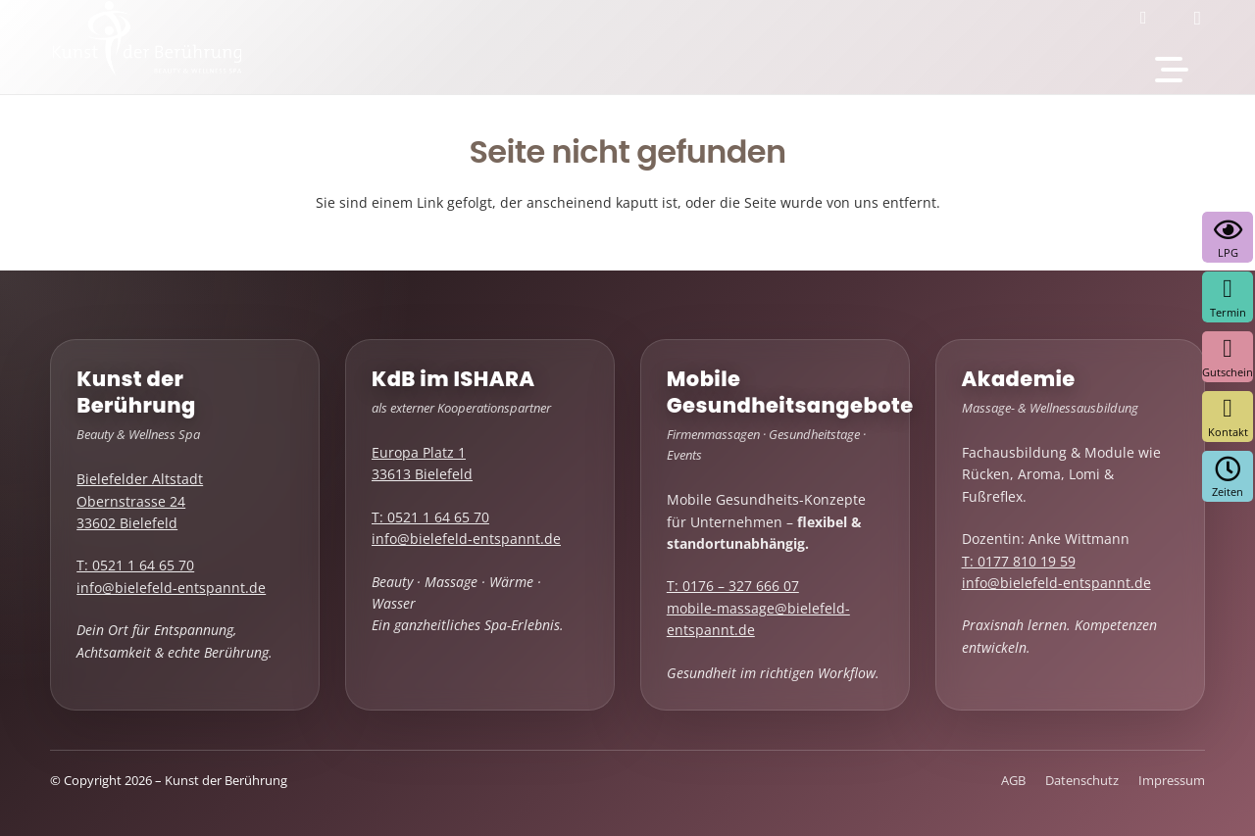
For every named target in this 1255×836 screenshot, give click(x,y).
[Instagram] (1203, 17)
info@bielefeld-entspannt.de (171, 587)
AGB (1013, 780)
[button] (1171, 69)
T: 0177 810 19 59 (1019, 561)
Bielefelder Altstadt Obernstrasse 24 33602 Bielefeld (139, 500)
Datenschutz (1082, 780)
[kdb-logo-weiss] (147, 50)
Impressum (1171, 780)
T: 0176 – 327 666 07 (733, 585)
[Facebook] (1150, 17)
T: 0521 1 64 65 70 (135, 565)
